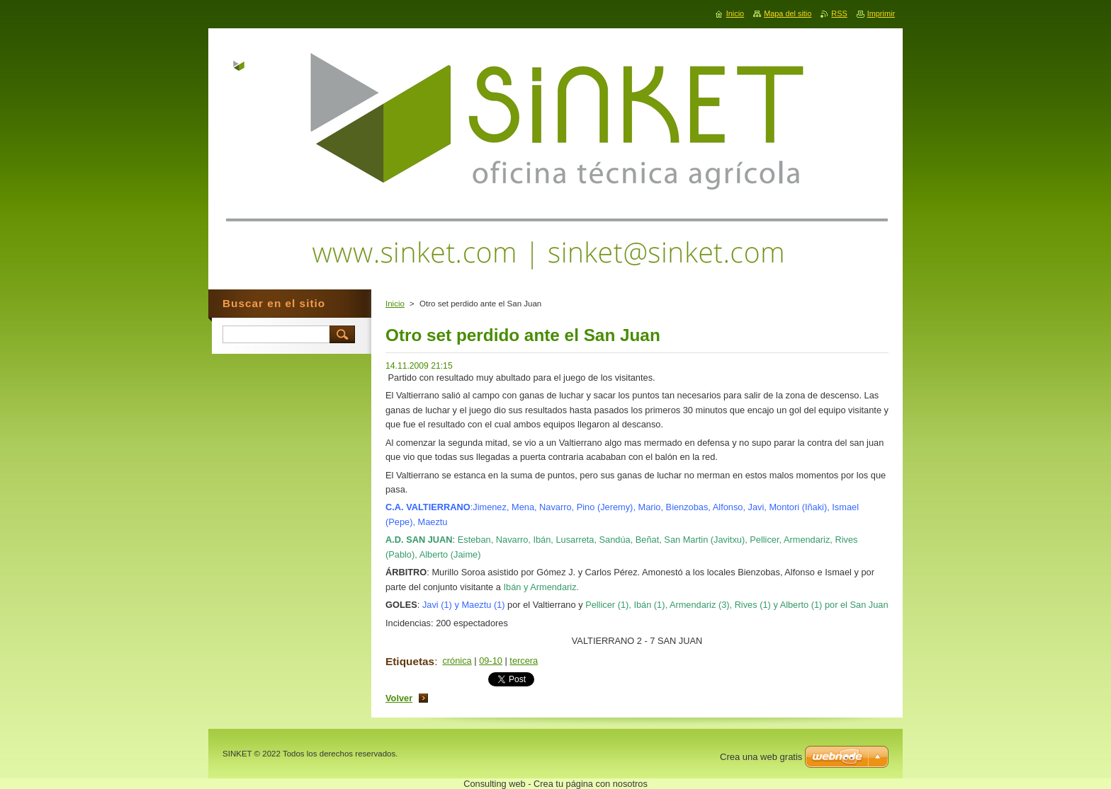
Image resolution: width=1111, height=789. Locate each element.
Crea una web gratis (761, 756)
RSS (839, 13)
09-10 (490, 660)
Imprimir (881, 13)
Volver (398, 698)
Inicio (395, 303)
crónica (456, 660)
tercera (523, 660)
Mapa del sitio (787, 13)
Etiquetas (409, 661)
